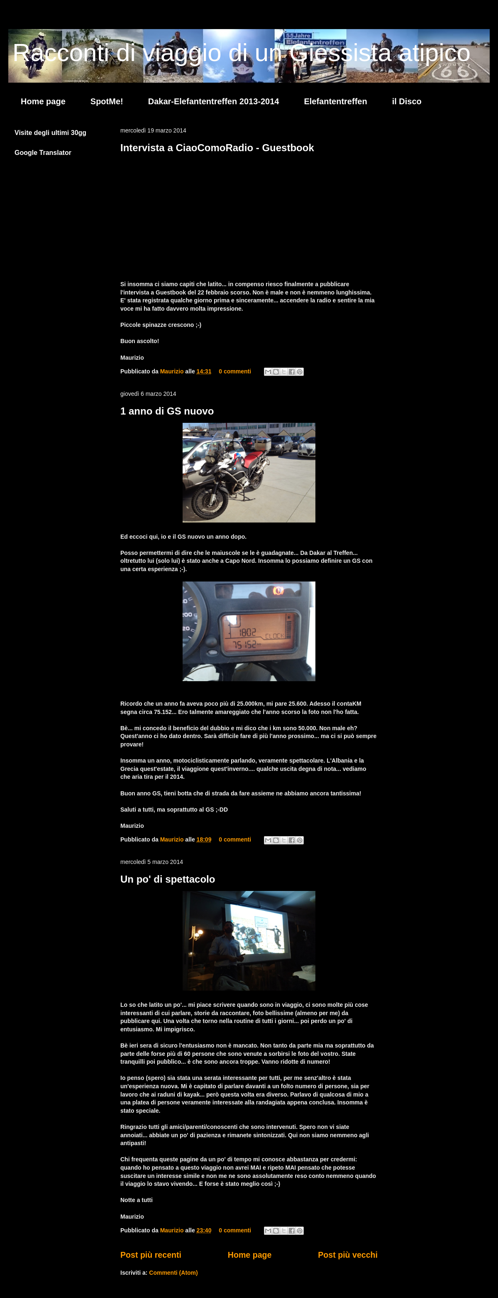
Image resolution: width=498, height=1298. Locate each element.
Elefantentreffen (335, 101)
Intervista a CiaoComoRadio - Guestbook (217, 147)
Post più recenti (150, 1254)
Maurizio (173, 371)
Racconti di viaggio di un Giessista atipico (241, 52)
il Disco (407, 101)
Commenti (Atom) (173, 1272)
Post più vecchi (348, 1254)
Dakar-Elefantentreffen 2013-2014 (213, 101)
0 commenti (235, 371)
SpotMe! (106, 101)
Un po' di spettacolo (167, 879)
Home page (43, 101)
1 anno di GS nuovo (167, 411)
